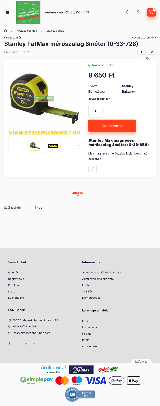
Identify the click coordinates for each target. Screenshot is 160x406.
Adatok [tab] (78, 193)
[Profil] (138, 12)
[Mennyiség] (95, 111)
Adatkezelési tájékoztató (98, 278)
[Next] (77, 146)
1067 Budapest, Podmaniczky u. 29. (36, 320)
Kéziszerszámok (27, 30)
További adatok (98, 98)
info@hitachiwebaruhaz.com (31, 332)
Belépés (13, 272)
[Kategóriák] (8, 12)
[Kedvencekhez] (147, 58)
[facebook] (141, 52)
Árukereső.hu (53, 372)
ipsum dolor (89, 327)
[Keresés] (128, 12)
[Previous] (10, 146)
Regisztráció (16, 278)
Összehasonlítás (92, 169)
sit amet (87, 333)
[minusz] (102, 114)
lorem (85, 321)
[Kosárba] (112, 126)
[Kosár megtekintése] (151, 12)
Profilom (13, 285)
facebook (9, 343)
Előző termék (14, 37)
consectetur (90, 346)
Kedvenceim (16, 297)
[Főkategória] (5, 31)
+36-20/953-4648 (76, 12)
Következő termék (143, 37)
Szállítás (87, 291)
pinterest (26, 343)
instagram (34, 343)
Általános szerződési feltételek (102, 272)
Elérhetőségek (91, 297)
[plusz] (102, 108)
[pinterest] (152, 52)
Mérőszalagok (55, 30)
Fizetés (86, 285)
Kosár (11, 291)
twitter (18, 343)
